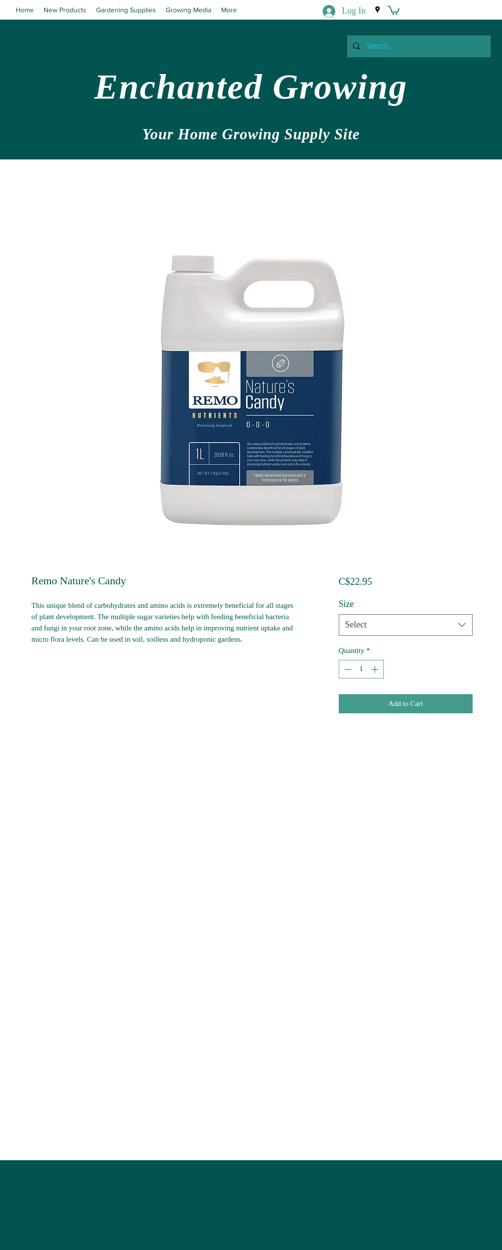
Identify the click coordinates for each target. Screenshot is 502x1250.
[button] (394, 10)
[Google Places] (377, 10)
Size (346, 604)
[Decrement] (346, 669)
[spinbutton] (361, 669)
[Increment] (375, 669)
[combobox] (406, 624)
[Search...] (418, 46)
